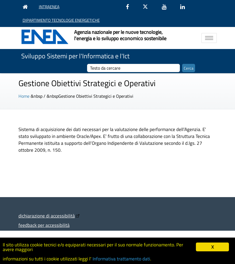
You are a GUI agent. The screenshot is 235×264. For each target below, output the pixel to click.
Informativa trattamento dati (121, 258)
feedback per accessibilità (44, 225)
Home (23, 96)
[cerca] (133, 68)
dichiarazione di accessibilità (46, 215)
